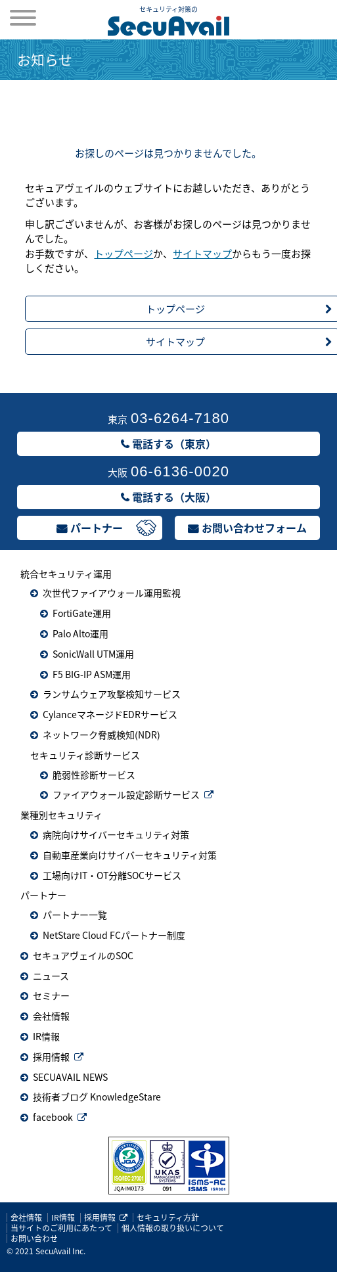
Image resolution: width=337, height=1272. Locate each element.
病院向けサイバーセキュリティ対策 (116, 834)
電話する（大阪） (174, 497)
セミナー (51, 995)
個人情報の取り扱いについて (173, 1228)
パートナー (96, 527)
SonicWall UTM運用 (93, 653)
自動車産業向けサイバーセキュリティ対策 (130, 854)
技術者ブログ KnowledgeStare (97, 1096)
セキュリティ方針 (168, 1217)
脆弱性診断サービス (94, 774)
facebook (53, 1117)
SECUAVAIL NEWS (70, 1076)
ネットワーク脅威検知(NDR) (101, 734)
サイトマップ (202, 253)
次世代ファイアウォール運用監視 (112, 592)
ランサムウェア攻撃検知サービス (112, 693)
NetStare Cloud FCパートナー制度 (114, 935)
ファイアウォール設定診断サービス (126, 794)
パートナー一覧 (75, 914)
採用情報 (51, 1056)
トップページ (123, 253)
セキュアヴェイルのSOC (83, 955)
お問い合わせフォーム (254, 527)
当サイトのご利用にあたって (61, 1228)
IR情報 (46, 1036)
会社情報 (51, 1015)
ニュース (51, 975)
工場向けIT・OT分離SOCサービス (112, 875)
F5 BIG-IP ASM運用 (92, 674)
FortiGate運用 (82, 613)
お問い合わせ (34, 1238)
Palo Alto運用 (80, 633)
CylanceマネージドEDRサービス (110, 714)
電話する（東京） (174, 443)
